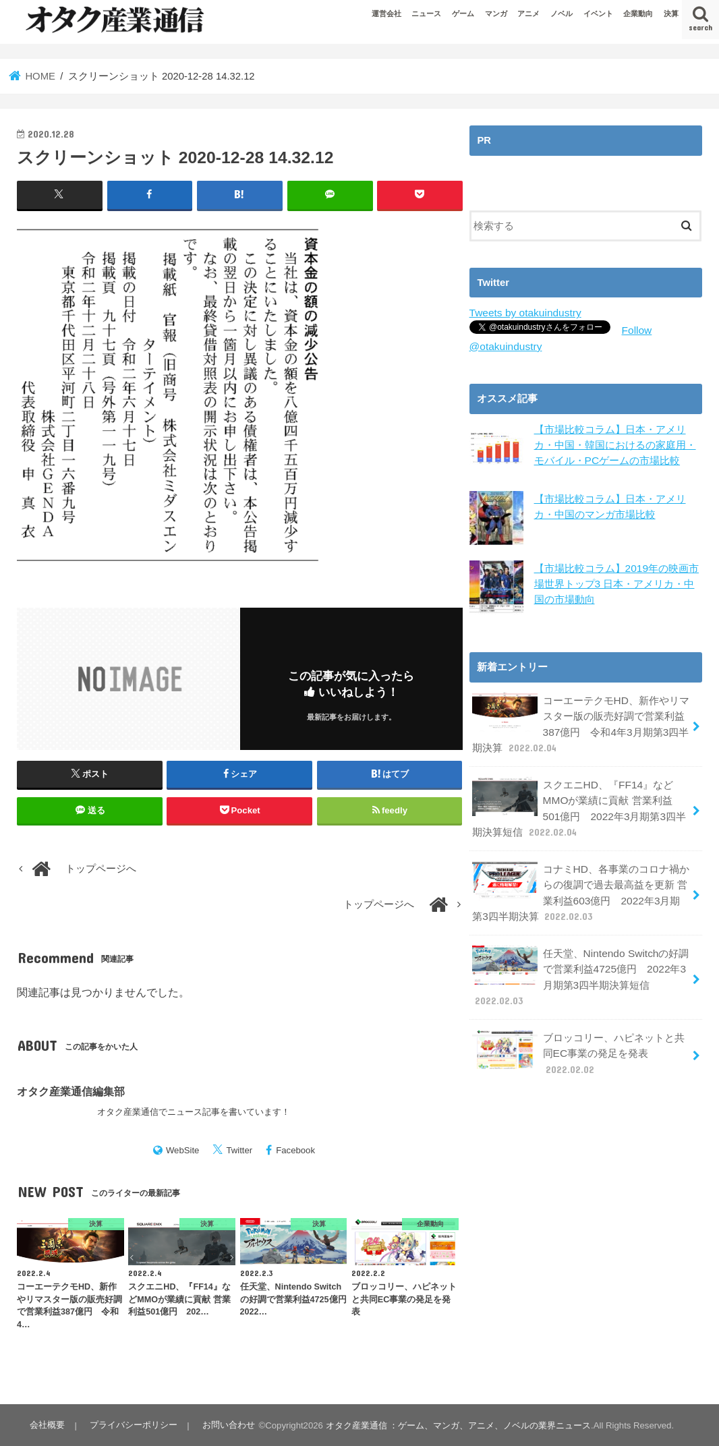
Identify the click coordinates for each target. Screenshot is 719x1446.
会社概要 (46, 1425)
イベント (598, 13)
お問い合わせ (224, 1425)
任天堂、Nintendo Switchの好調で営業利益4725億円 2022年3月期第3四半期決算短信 (579, 962)
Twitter (239, 1150)
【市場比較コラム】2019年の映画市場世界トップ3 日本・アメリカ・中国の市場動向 (616, 581)
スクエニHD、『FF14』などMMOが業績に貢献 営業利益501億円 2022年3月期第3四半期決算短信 (579, 801)
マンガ (496, 13)
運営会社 (386, 13)
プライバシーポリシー (131, 1425)
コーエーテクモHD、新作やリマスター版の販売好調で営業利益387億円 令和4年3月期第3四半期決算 (580, 720)
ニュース (426, 13)
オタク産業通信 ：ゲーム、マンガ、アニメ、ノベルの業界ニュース (452, 1425)
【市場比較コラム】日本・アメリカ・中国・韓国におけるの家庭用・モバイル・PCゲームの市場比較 (615, 442)
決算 (671, 13)
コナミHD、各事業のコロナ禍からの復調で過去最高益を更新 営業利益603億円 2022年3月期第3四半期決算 (580, 882)
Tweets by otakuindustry (523, 312)
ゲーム (463, 13)
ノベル (561, 13)
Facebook (295, 1150)
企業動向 (638, 13)
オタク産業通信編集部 (71, 1090)
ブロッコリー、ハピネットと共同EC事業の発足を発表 (578, 1036)
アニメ (528, 13)
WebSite (183, 1150)
